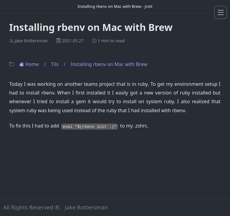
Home (29, 64)
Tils (55, 64)
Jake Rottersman (31, 41)
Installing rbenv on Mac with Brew (109, 64)
